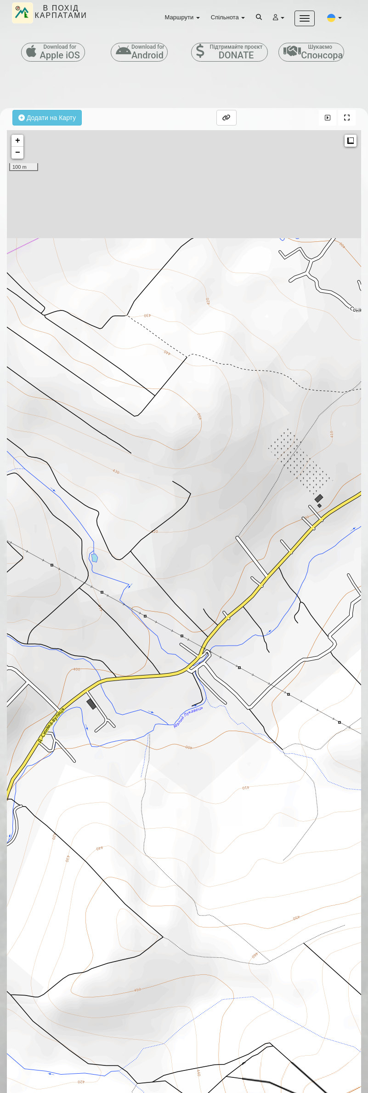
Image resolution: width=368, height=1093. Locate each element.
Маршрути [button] (182, 17)
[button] (334, 17)
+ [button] (17, 140)
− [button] (17, 152)
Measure (351, 141)
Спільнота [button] (228, 17)
